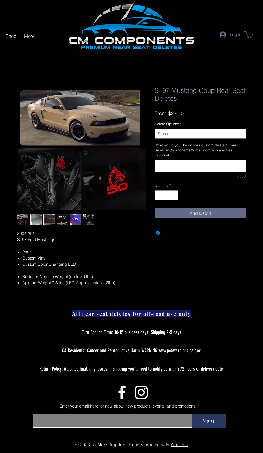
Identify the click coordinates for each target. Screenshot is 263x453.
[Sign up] (209, 421)
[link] (248, 34)
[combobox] (200, 134)
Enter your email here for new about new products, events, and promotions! (128, 406)
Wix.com (179, 444)
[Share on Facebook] (158, 233)
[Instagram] (141, 392)
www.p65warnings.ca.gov (179, 350)
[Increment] (174, 195)
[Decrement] (158, 195)
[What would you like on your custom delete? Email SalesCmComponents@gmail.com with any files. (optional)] (200, 166)
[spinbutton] (166, 195)
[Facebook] (122, 392)
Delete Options (168, 124)
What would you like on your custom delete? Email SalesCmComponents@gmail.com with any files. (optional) (196, 150)
